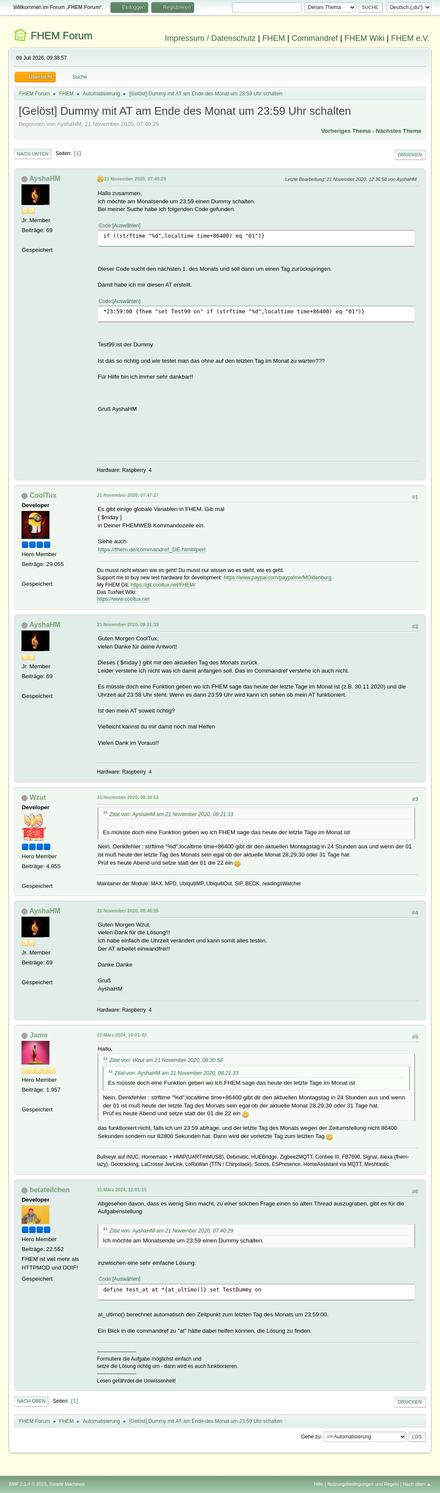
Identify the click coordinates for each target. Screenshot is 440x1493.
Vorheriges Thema (345, 131)
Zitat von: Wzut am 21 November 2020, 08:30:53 (166, 1060)
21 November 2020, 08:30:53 (128, 797)
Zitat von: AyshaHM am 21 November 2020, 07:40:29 (171, 1231)
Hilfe (319, 1484)
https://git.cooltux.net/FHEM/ (163, 585)
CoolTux (43, 495)
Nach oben (31, 1401)
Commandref (314, 38)
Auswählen (126, 226)
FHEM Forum (61, 35)
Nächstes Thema (399, 131)
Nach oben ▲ (417, 1484)
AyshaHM (44, 178)
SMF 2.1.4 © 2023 (27, 1484)
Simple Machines (67, 1484)
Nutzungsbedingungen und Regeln (363, 1484)
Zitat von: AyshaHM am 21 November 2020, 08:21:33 (171, 814)
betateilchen (50, 1189)
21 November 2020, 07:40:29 (135, 178)
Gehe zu (311, 1436)
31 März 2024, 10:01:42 (122, 1034)
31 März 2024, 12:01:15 (122, 1189)
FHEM (273, 38)
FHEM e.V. (410, 38)
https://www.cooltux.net (123, 599)
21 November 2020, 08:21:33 (128, 624)
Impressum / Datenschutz (210, 38)
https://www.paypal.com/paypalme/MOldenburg (277, 578)
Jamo (39, 1035)
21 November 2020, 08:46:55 (128, 910)
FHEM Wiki (365, 38)
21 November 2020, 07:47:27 (128, 495)
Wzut (38, 797)
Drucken (410, 154)
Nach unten (32, 153)
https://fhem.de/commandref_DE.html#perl (151, 549)
